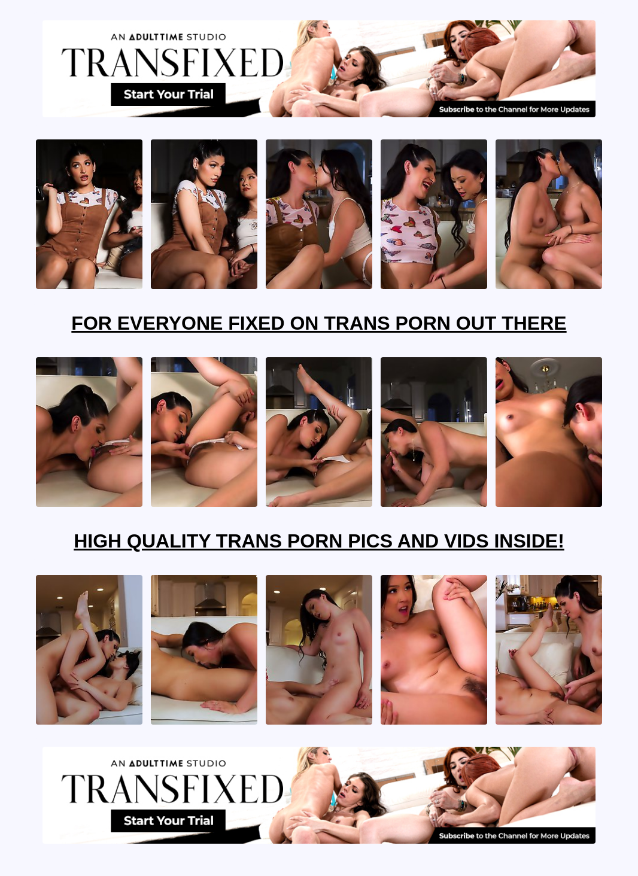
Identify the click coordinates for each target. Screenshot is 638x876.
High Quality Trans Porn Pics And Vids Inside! (319, 541)
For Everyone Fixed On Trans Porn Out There (318, 323)
